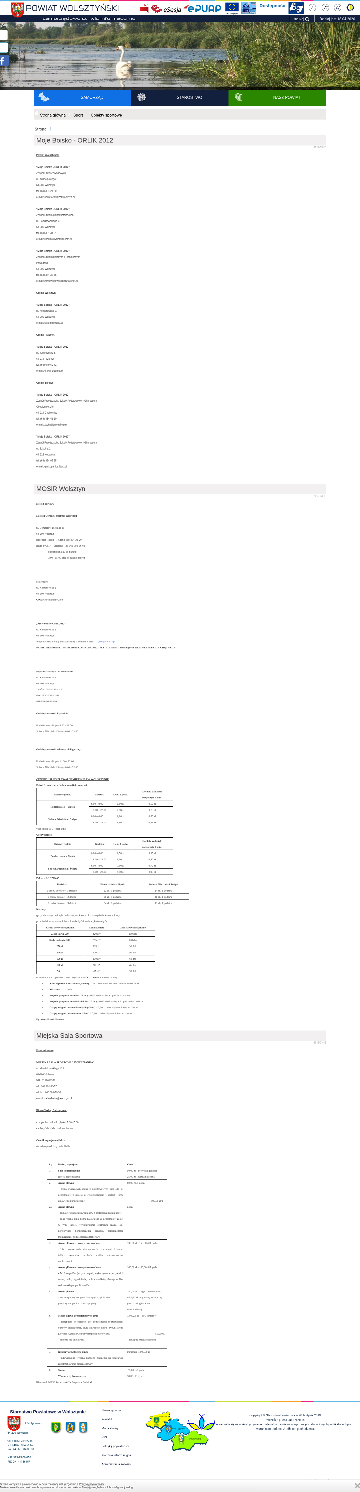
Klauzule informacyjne (116, 1455)
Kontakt (107, 1419)
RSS (104, 1437)
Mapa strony (110, 1428)
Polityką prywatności (91, 1484)
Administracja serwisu (116, 1464)
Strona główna (53, 115)
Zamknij (357, 1485)
